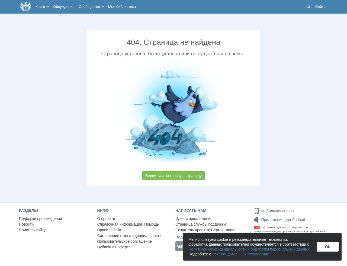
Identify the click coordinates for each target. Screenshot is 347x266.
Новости (26, 224)
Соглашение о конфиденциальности (129, 235)
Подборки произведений (40, 218)
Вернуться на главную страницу (173, 176)
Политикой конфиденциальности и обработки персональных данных (249, 249)
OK (327, 247)
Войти (320, 7)
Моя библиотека (122, 7)
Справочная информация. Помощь (128, 224)
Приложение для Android (279, 220)
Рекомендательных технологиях (240, 254)
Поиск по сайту (32, 230)
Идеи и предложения (194, 218)
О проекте (106, 218)
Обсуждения (63, 7)
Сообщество (91, 7)
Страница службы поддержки (201, 224)
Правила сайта (110, 230)
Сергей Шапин (223, 230)
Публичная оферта (114, 247)
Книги (42, 7)
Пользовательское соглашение (124, 241)
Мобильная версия (274, 211)
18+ (257, 227)
